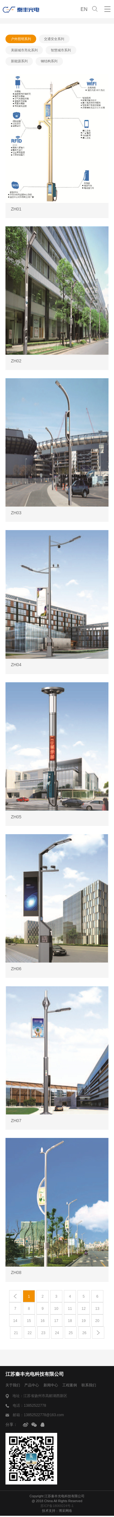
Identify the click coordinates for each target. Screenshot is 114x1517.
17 (56, 1322)
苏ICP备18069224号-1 (57, 1506)
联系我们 (94, 1386)
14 (15, 1322)
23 (43, 1334)
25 (70, 1334)
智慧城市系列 (61, 50)
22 (29, 1334)
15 (29, 1322)
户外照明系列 (21, 39)
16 (42, 1322)
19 (83, 1322)
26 (84, 1334)
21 (16, 1334)
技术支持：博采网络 (57, 1512)
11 (70, 1309)
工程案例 (74, 1386)
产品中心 (33, 1386)
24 (57, 1334)
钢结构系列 (49, 62)
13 (97, 1309)
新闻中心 (54, 1386)
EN (84, 9)
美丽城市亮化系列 (24, 50)
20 (97, 1322)
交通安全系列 (55, 39)
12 (83, 1309)
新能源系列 (19, 62)
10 (56, 1309)
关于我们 (13, 1386)
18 (70, 1322)
